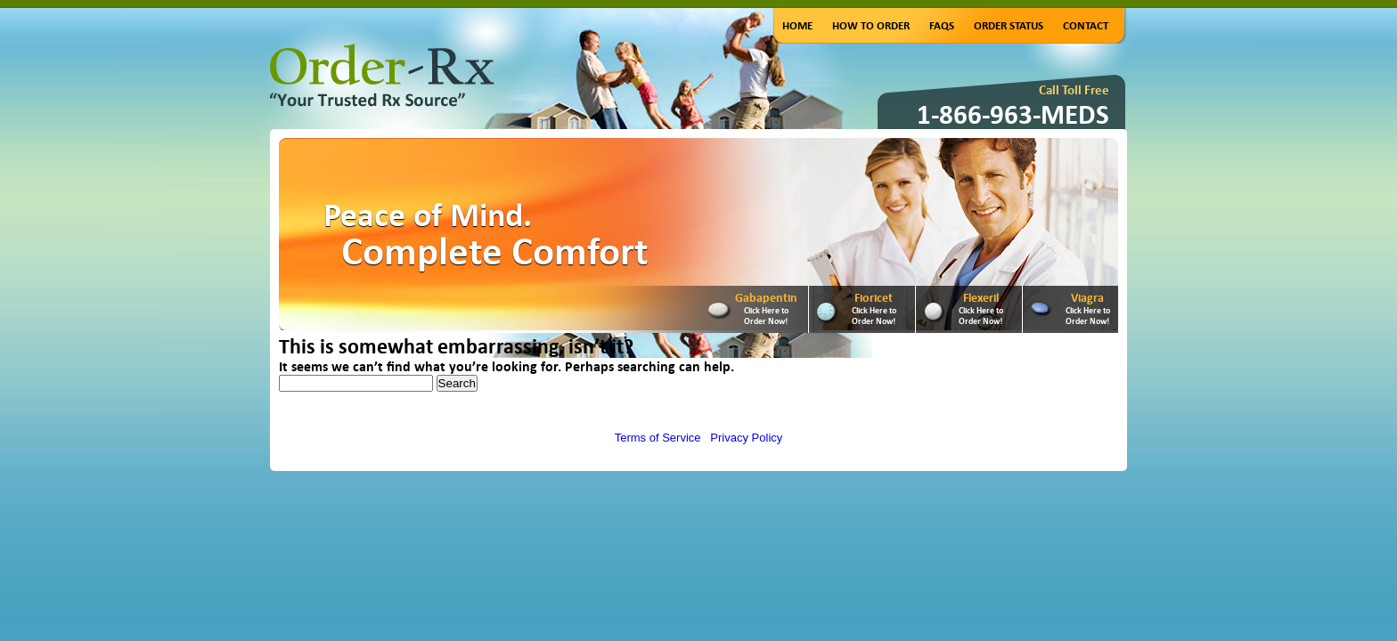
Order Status (1008, 25)
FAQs (941, 25)
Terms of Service (658, 437)
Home (797, 25)
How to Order (871, 25)
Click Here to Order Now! (766, 315)
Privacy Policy (746, 437)
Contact (1085, 25)
